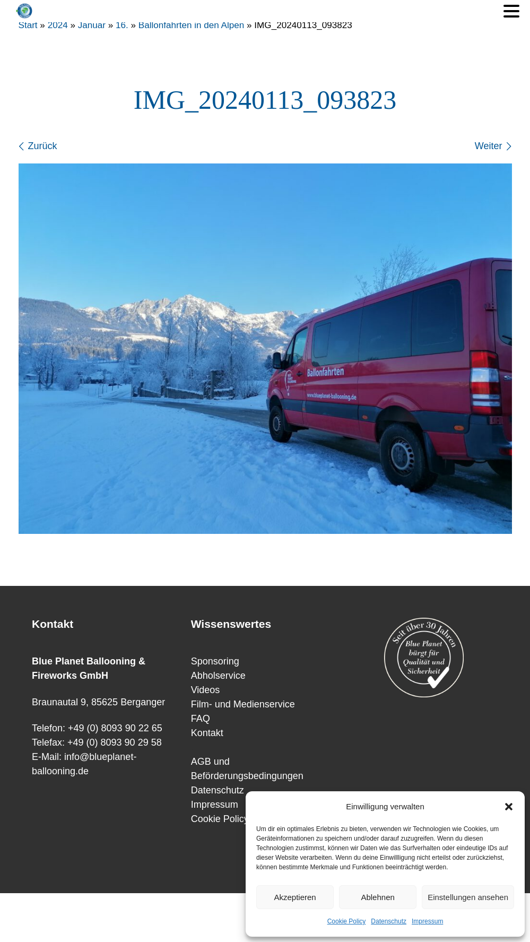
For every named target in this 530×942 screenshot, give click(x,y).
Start (28, 25)
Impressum (427, 921)
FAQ (200, 718)
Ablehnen (377, 897)
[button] (508, 806)
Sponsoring (215, 661)
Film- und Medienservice (243, 704)
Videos (205, 690)
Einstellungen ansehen (468, 897)
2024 (58, 25)
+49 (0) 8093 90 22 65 (115, 728)
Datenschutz (388, 921)
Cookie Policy (346, 921)
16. (122, 25)
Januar (92, 25)
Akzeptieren (295, 897)
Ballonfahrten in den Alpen (191, 25)
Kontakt (207, 733)
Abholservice (218, 675)
